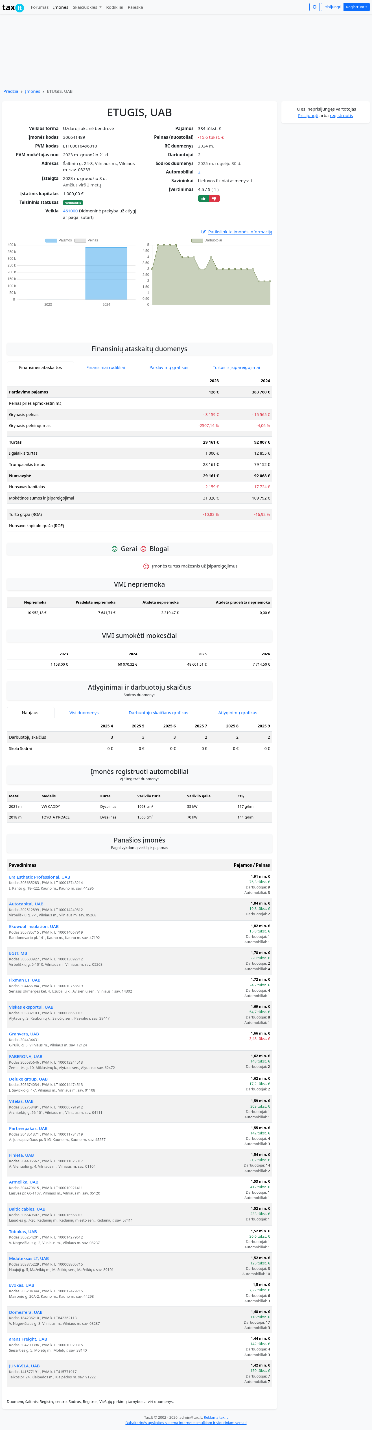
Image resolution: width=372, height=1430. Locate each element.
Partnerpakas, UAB (28, 1128)
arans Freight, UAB (28, 1339)
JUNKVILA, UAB (24, 1366)
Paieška (135, 7)
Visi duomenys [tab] (84, 712)
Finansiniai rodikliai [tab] (105, 367)
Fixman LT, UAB (24, 980)
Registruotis (356, 6)
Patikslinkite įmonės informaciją (236, 231)
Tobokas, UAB (23, 1231)
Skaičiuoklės (86, 7)
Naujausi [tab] (30, 712)
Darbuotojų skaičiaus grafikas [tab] (158, 712)
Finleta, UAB (21, 1155)
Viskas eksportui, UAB (31, 1007)
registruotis (341, 115)
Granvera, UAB (24, 1034)
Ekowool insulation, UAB (34, 926)
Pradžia (10, 91)
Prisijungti (332, 6)
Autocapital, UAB (26, 904)
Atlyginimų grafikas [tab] (237, 712)
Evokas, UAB (21, 1285)
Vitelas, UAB (21, 1101)
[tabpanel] (139, 455)
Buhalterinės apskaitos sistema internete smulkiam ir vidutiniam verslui (185, 1422)
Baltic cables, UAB (27, 1209)
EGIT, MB (18, 953)
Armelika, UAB (23, 1182)
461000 (70, 211)
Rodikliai (114, 7)
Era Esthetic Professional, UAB (39, 877)
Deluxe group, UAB (28, 1079)
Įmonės (60, 7)
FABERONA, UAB (25, 1056)
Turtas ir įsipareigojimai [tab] (236, 367)
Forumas (40, 7)
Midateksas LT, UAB (29, 1258)
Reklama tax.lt (216, 1417)
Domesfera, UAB (26, 1312)
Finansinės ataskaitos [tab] (40, 367)
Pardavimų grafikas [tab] (169, 367)
